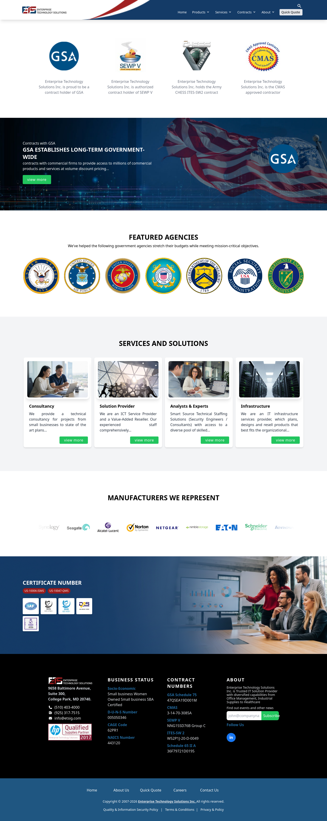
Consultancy (41, 406)
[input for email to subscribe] (244, 715)
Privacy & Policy (212, 809)
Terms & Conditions (179, 809)
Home (182, 12)
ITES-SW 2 (175, 732)
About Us (121, 790)
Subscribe (271, 715)
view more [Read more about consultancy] (73, 440)
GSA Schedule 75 (182, 694)
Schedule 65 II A (181, 745)
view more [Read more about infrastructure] (285, 440)
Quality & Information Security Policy (130, 809)
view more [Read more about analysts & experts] (215, 440)
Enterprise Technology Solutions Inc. (167, 801)
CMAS (172, 707)
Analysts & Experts (189, 406)
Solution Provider (117, 406)
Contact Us (209, 790)
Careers (180, 790)
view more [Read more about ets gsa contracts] (37, 179)
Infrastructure (255, 406)
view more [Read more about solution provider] (144, 440)
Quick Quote (291, 12)
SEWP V (173, 720)
